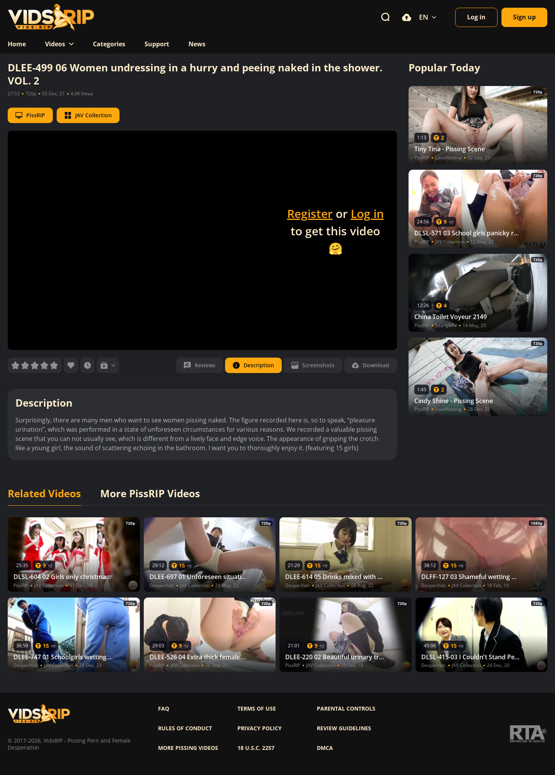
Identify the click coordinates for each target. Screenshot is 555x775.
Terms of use (256, 708)
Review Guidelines (344, 728)
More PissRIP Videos (150, 493)
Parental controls (346, 708)
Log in (367, 213)
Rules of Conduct (185, 728)
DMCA (325, 748)
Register (310, 213)
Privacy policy (259, 728)
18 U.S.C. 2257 (255, 748)
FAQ (163, 708)
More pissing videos (188, 748)
